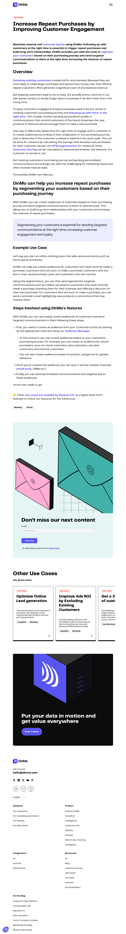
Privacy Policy (54, 548)
